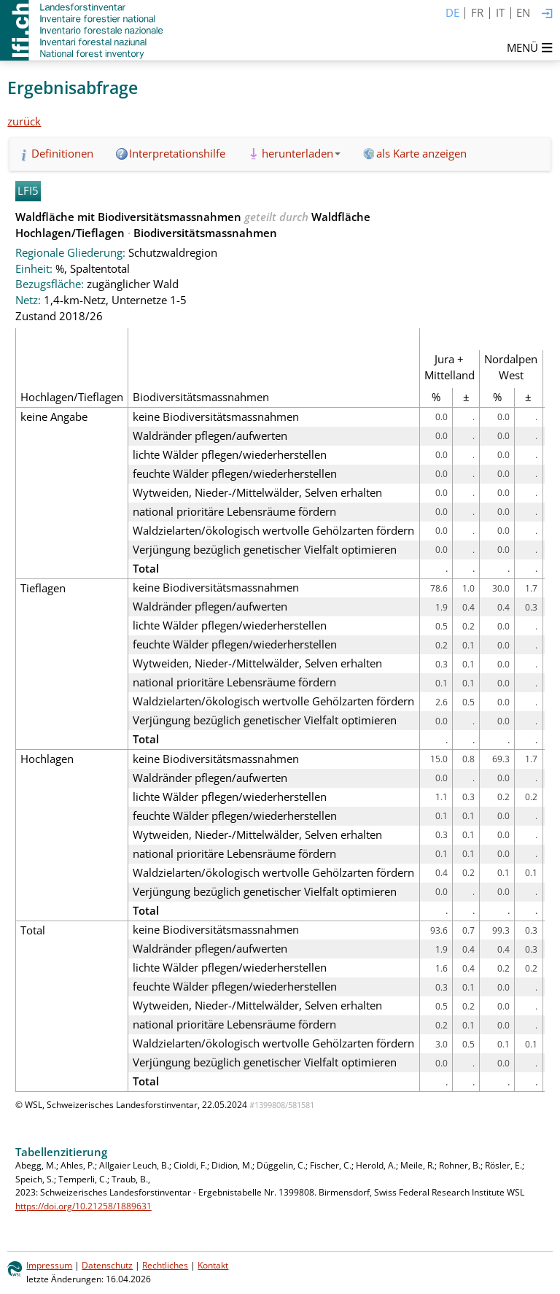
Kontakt (213, 1265)
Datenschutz (107, 1265)
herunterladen (301, 153)
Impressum (49, 1265)
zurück (24, 121)
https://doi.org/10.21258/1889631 (83, 1206)
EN (523, 12)
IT (500, 12)
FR (477, 12)
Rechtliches (165, 1265)
